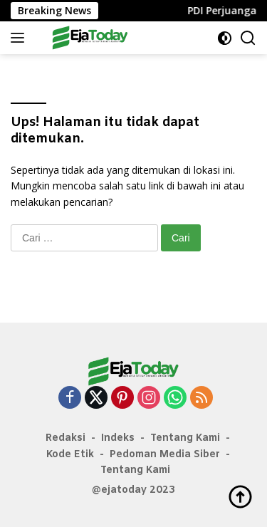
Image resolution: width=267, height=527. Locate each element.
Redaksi (65, 438)
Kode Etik (70, 454)
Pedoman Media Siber (165, 454)
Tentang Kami (185, 438)
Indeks (118, 438)
